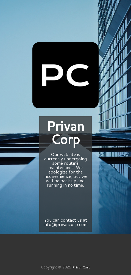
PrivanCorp (81, 267)
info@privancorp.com (65, 224)
